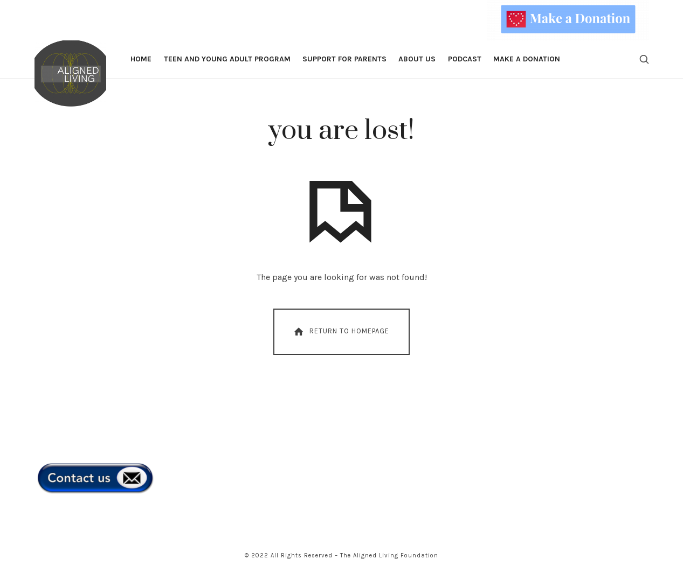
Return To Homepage (340, 332)
